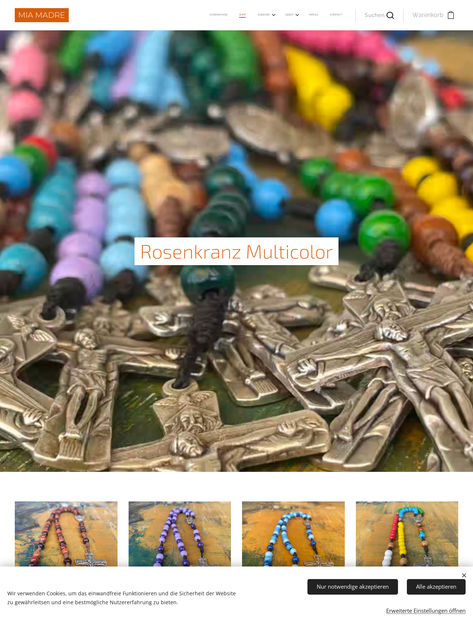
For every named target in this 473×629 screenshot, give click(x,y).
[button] (379, 15)
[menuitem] (278, 15)
